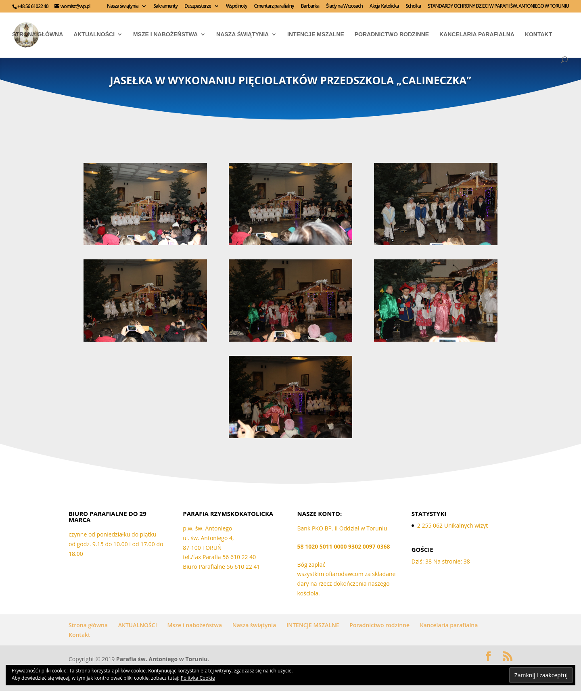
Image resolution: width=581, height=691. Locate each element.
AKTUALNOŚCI (94, 34)
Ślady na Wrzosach (344, 6)
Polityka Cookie (198, 677)
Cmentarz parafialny (274, 6)
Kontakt (538, 34)
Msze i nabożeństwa (165, 34)
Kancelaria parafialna (476, 34)
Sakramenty (165, 6)
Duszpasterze (197, 6)
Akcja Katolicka (384, 6)
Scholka (413, 6)
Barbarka (310, 6)
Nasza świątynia (122, 6)
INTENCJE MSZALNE (315, 34)
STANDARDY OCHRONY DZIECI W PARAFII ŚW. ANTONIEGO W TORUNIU (498, 6)
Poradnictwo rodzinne (392, 34)
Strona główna (37, 34)
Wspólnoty (236, 6)
